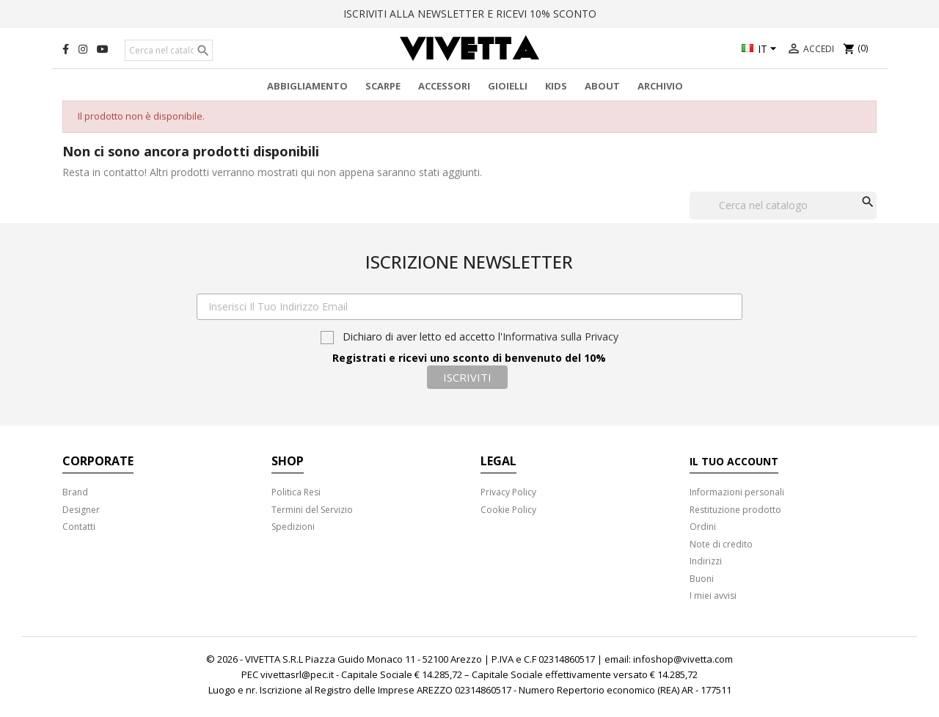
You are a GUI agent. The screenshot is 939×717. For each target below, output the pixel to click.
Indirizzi (706, 561)
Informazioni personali (737, 492)
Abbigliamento (307, 85)
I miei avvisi (713, 595)
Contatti (78, 526)
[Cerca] (168, 50)
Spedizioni (293, 526)
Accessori (444, 85)
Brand (75, 492)
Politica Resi (296, 492)
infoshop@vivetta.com (683, 659)
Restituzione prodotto (735, 509)
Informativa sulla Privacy (560, 336)
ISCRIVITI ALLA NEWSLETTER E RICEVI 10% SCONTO (469, 14)
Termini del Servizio (312, 509)
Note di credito (721, 544)
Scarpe (383, 85)
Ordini (703, 526)
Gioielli (507, 85)
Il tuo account (734, 461)
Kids (556, 85)
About (602, 85)
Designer (81, 509)
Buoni (702, 578)
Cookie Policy (508, 509)
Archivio (660, 85)
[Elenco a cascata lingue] (761, 50)
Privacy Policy (508, 492)
